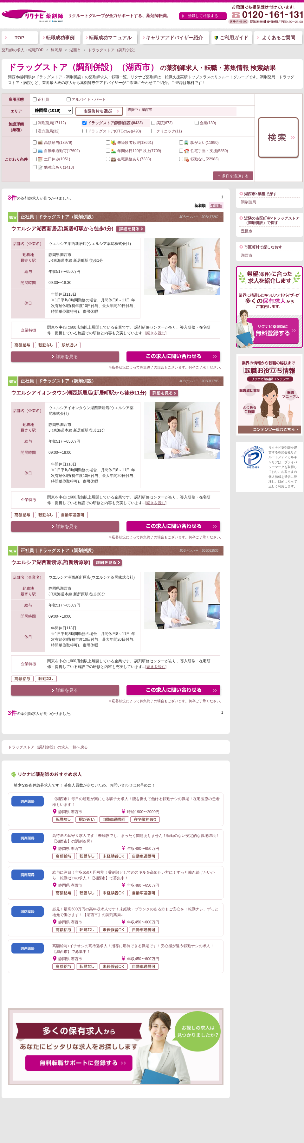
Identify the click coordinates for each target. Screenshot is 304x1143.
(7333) (128, 159)
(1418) (53, 167)
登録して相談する (203, 16)
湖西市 (246, 255)
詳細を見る (67, 356)
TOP (19, 37)
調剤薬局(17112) (49, 123)
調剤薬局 (248, 202)
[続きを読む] (156, 333)
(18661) (129, 142)
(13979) (52, 142)
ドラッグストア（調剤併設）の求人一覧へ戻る (48, 747)
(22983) (199, 159)
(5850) (203, 151)
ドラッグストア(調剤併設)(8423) (112, 123)
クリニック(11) (166, 131)
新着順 (200, 205)
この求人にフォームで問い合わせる (174, 357)
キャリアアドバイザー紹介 (174, 37)
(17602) (56, 151)
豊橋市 (246, 231)
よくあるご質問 (278, 37)
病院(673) (162, 123)
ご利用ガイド (234, 37)
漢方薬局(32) (46, 131)
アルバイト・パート (86, 99)
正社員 (41, 99)
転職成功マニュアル (110, 37)
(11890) (199, 142)
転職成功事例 (60, 37)
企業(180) (205, 123)
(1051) (51, 159)
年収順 (216, 205)
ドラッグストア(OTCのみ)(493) (111, 131)
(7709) (133, 151)
